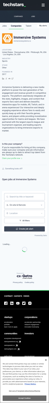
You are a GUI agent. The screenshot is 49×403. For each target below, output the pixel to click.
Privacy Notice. (30, 386)
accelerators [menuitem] (8, 322)
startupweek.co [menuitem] (9, 345)
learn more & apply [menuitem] (10, 327)
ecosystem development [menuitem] (12, 338)
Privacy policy (17, 282)
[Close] (46, 362)
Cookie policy (29, 282)
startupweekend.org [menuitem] (11, 341)
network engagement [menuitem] (32, 324)
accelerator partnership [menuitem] (33, 322)
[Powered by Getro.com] (24, 276)
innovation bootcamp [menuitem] (32, 327)
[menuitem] (43, 5)
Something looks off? (12, 169)
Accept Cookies (24, 400)
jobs (4, 26)
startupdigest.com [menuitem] (10, 349)
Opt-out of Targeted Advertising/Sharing (24, 393)
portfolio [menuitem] (7, 324)
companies (16, 26)
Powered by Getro (41, 235)
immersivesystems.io (22, 41)
